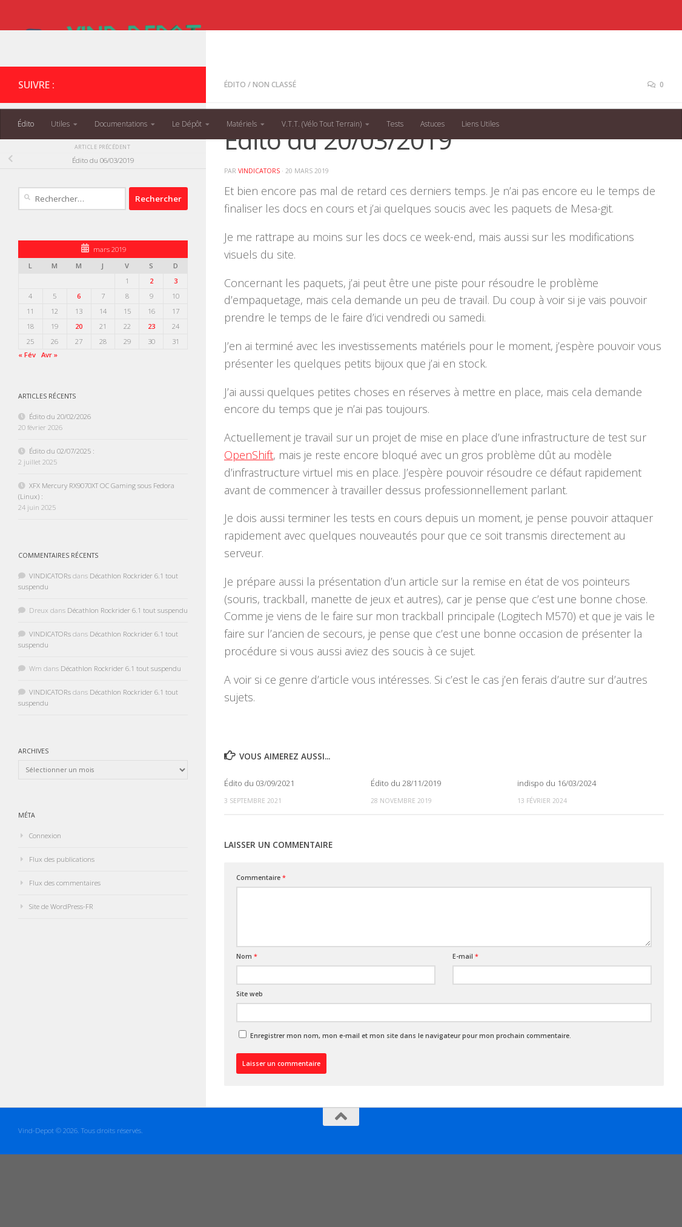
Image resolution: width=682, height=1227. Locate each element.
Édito (26, 124)
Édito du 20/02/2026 (60, 489)
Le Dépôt (187, 124)
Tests (394, 124)
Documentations (120, 124)
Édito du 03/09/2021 (259, 855)
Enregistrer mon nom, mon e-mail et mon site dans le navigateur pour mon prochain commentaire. (410, 1108)
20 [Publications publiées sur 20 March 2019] (78, 398)
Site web (249, 1066)
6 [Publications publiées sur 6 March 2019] (79, 368)
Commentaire (261, 950)
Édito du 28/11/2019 (406, 855)
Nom (246, 1029)
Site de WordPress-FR (61, 979)
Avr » (49, 427)
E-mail (465, 1029)
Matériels (242, 124)
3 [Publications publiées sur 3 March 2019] (175, 353)
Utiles (60, 124)
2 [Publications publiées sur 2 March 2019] (151, 353)
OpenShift (248, 527)
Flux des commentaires (65, 955)
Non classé (274, 157)
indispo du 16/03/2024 (556, 855)
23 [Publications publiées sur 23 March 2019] (151, 398)
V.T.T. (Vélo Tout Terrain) (322, 124)
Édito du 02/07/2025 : (61, 523)
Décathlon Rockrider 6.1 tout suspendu (127, 682)
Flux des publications (61, 931)
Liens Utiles (480, 124)
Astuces (432, 124)
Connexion (45, 908)
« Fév (27, 427)
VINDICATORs (259, 243)
